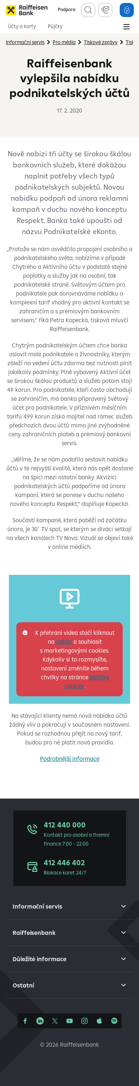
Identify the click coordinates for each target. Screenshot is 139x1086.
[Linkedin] (40, 1020)
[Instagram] (84, 1020)
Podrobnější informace (69, 758)
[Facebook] (25, 1020)
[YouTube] (69, 1020)
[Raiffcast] (114, 1020)
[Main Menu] (126, 27)
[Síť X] (54, 1020)
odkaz (64, 641)
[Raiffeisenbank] (26, 10)
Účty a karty (22, 26)
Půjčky (55, 26)
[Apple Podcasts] (99, 1020)
